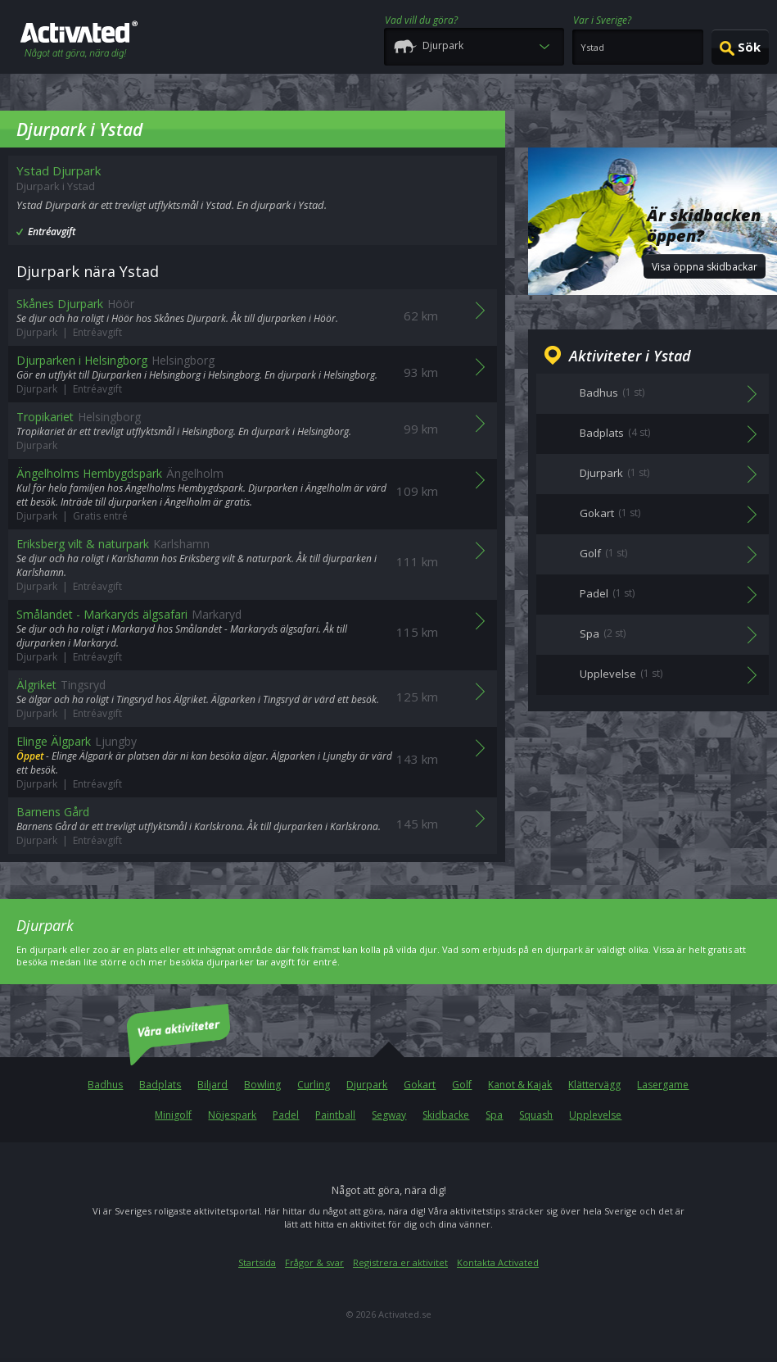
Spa (494, 1115)
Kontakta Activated (498, 1262)
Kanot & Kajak (520, 1085)
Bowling (262, 1085)
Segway (389, 1115)
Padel (286, 1115)
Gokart (420, 1085)
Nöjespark (232, 1115)
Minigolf (173, 1115)
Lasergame (663, 1085)
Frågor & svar (314, 1262)
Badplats (160, 1085)
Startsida (257, 1262)
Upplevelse (595, 1115)
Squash (536, 1115)
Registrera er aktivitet (400, 1262)
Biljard (212, 1085)
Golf (462, 1085)
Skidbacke (445, 1115)
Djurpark (366, 1085)
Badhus (105, 1085)
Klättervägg (594, 1085)
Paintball (335, 1115)
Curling (313, 1085)
